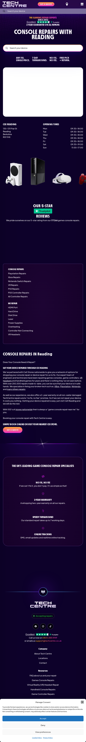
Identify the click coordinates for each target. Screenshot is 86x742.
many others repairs (16, 389)
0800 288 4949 (49, 637)
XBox (57, 386)
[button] (82, 702)
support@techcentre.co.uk (49, 641)
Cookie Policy (37, 738)
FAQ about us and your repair (43, 675)
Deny (43, 725)
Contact (43, 663)
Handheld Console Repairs (43, 689)
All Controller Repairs (18, 296)
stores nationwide (24, 409)
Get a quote (12, 430)
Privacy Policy (48, 738)
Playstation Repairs (17, 273)
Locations (43, 658)
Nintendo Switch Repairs (19, 281)
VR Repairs (13, 285)
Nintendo (76, 386)
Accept (43, 718)
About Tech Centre (43, 653)
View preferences (43, 732)
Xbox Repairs (14, 277)
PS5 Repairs (13, 289)
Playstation (65, 386)
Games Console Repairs (43, 680)
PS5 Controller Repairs (18, 292)
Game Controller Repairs (43, 694)
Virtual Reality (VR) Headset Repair (43, 684)
